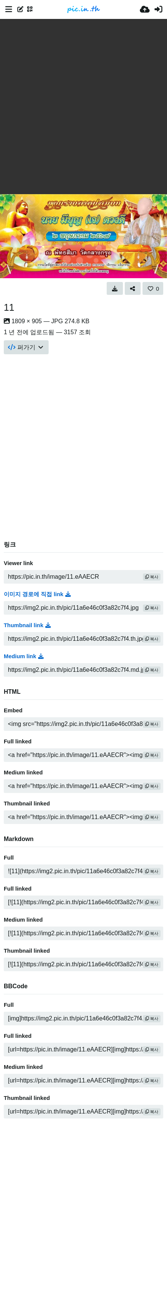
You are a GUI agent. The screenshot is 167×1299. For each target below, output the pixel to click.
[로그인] (158, 9)
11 (9, 307)
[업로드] (145, 9)
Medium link (24, 656)
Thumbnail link (27, 625)
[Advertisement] (83, 106)
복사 (151, 577)
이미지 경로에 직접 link (37, 594)
